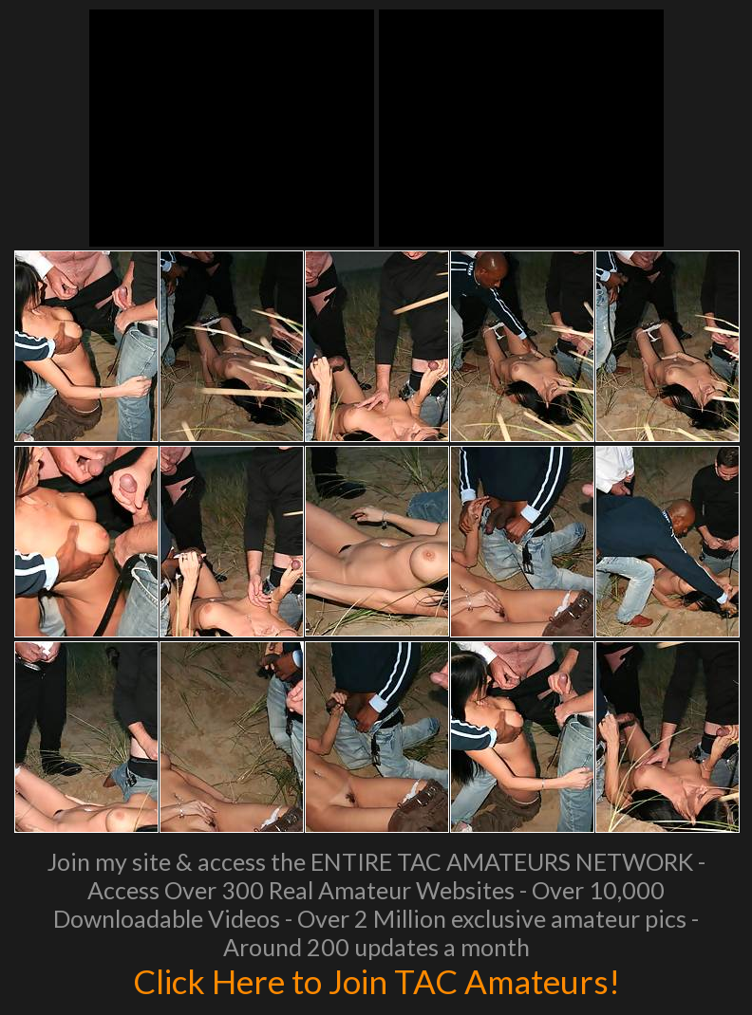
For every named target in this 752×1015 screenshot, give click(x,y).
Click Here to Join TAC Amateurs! (376, 981)
